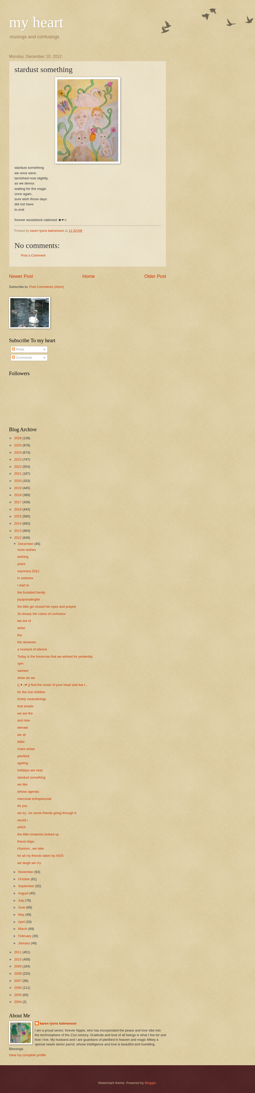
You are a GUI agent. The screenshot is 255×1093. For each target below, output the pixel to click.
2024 (18, 452)
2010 (18, 959)
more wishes (26, 550)
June (22, 907)
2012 (18, 538)
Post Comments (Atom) (46, 287)
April (22, 922)
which (21, 827)
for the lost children (31, 692)
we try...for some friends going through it (46, 813)
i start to (23, 585)
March (23, 929)
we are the (25, 713)
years (21, 564)
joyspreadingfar (28, 599)
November (26, 872)
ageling (22, 763)
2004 (18, 1002)
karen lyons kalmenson (58, 1023)
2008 (18, 973)
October (24, 879)
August (23, 893)
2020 (18, 481)
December (26, 544)
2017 (18, 502)
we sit (21, 735)
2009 (18, 966)
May (21, 914)
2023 (18, 459)
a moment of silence (32, 649)
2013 (18, 531)
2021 (18, 473)
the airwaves (26, 642)
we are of (24, 621)
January (24, 943)
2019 (18, 488)
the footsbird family (31, 592)
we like (22, 784)
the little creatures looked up (38, 834)
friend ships (25, 841)
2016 (18, 509)
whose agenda (28, 792)
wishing (22, 557)
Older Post (155, 276)
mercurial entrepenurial (34, 799)
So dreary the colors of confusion (41, 614)
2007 (18, 981)
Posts (18, 349)
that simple (25, 706)
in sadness (25, 578)
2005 (18, 995)
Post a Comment (33, 255)
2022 (18, 467)
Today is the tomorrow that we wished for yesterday (55, 656)
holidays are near (30, 770)
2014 (18, 523)
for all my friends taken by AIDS (40, 856)
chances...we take (30, 848)
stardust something (31, 777)
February (25, 936)
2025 (18, 445)
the (19, 635)
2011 (18, 952)
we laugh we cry (29, 863)
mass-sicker (26, 749)
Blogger (150, 1083)
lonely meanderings (31, 699)
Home (88, 276)
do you (22, 806)
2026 (18, 438)
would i (22, 820)
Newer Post (21, 276)
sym (20, 663)
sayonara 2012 (28, 571)
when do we (26, 678)
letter (21, 742)
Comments (22, 357)
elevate (22, 727)
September (26, 886)
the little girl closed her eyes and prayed (46, 607)
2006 (18, 988)
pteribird (23, 756)
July (21, 900)
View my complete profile (27, 1055)
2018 (18, 495)
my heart (36, 22)
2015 (18, 516)
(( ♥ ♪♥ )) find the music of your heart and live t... (52, 685)
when (21, 628)
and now (23, 720)
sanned (22, 671)
